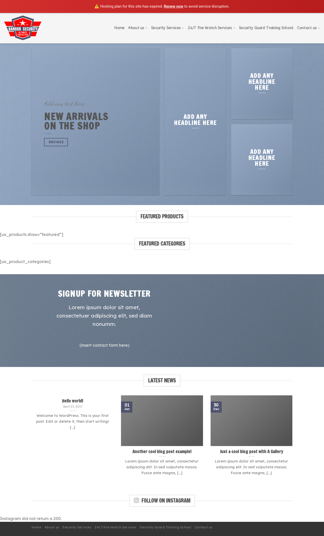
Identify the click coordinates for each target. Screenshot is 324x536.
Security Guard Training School (266, 28)
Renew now (173, 6)
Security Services (167, 28)
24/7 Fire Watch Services (211, 28)
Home (119, 28)
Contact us (308, 28)
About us (138, 28)
